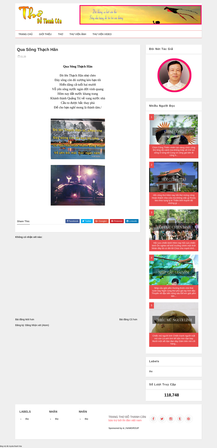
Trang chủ (25, 34)
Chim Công (173, 131)
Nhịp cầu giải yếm (173, 272)
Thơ (60, 34)
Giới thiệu (45, 34)
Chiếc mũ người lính (174, 320)
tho (150, 371)
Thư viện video (102, 34)
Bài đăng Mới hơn (24, 319)
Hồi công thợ (174, 179)
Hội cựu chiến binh (174, 227)
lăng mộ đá (4, 446)
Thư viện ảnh (78, 34)
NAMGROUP (132, 428)
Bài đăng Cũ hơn (128, 319)
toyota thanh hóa (15, 446)
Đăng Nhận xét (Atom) (37, 325)
